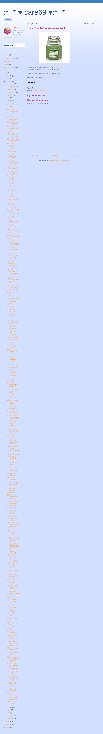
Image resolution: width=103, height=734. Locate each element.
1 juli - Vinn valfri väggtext (12, 379)
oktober (10, 89)
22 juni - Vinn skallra (11, 614)
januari (10, 718)
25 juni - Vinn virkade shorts (12, 506)
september (11, 92)
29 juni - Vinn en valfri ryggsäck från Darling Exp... (12, 340)
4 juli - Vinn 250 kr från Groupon (13, 172)
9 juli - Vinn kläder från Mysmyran (13, 123)
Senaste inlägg (33, 156)
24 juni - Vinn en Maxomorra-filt (12, 571)
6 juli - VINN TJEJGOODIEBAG (13, 230)
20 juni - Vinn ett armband (12, 649)
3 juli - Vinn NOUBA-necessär (11, 177)
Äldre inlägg (75, 156)
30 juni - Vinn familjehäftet (11, 327)
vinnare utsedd (43, 90)
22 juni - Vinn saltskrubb (11, 581)
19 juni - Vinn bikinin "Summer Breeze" (11, 625)
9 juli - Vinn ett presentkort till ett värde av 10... (12, 112)
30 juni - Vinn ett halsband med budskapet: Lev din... (13, 545)
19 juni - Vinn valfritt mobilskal (13, 689)
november (11, 87)
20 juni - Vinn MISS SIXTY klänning (12, 683)
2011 (7, 722)
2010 (7, 725)
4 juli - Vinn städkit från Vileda (13, 672)
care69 (17, 28)
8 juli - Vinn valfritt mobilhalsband (13, 140)
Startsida (7, 19)
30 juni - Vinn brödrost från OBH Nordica (12, 333)
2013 (7, 78)
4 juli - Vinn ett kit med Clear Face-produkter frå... (13, 272)
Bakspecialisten (47, 69)
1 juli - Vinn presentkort (11, 191)
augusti (10, 95)
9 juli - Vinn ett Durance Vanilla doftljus (13, 128)
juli (9, 98)
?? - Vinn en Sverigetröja (11, 552)
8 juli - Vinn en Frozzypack (11, 150)
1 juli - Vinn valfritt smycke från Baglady (13, 391)
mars (9, 713)
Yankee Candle (59, 67)
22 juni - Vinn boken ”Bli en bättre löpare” (12, 637)
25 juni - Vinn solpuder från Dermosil (12, 496)
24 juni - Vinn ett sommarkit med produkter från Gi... (13, 525)
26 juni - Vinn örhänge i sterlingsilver (12, 468)
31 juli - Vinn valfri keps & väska (13, 502)
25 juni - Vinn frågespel (11, 346)
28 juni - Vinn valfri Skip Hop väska (13, 411)
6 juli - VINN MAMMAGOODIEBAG (13, 236)
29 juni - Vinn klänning (11, 436)
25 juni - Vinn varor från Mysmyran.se (12, 512)
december (11, 84)
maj (9, 707)
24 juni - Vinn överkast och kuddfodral (12, 351)
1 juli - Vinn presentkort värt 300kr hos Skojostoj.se (13, 373)
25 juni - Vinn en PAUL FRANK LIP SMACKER (12, 417)
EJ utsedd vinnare (9, 58)
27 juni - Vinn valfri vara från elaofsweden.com (13, 449)
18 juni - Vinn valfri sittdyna (13, 703)
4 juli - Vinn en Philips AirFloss (13, 167)
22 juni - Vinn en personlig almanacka (12, 587)
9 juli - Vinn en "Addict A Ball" (12, 118)
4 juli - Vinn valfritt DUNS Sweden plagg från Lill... (13, 287)
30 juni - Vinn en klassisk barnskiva (12, 401)
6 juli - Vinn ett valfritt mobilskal (13, 225)
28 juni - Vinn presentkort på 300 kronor (12, 442)
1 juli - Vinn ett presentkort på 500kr (12, 322)
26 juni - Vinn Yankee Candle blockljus (13, 462)
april (9, 710)
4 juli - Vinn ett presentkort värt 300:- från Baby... (13, 280)
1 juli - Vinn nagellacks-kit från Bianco (12, 162)
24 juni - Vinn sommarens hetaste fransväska (11, 424)
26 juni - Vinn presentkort (11, 478)
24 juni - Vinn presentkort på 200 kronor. (12, 518)
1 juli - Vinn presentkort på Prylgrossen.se (12, 366)
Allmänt (6, 55)
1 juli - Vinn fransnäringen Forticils (12, 384)
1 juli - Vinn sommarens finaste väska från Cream (12, 358)
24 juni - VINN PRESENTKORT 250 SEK (13, 538)
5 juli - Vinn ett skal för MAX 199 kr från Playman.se (12, 256)
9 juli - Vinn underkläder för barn (12, 104)
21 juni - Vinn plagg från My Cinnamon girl (12, 643)
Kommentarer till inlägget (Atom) (59, 161)
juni (9, 101)
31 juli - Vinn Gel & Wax (12, 200)
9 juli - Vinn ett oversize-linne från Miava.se (12, 134)
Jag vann (6, 61)
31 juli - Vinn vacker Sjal (11, 474)
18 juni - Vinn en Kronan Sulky (12, 698)
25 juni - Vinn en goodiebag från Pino (12, 484)
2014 (7, 76)
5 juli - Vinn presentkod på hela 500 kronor (13, 243)
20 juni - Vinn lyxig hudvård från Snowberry (13, 658)
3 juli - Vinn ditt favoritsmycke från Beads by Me (12, 184)
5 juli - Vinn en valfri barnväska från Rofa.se (13, 249)
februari (10, 715)
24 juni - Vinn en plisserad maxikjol (12, 565)
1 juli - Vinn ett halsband (11, 396)
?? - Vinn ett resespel (11, 195)
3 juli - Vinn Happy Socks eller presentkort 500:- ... (13, 300)
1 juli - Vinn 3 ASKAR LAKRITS (11, 316)
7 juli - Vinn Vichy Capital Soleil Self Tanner (12, 156)
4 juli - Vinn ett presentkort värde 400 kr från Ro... (12, 264)
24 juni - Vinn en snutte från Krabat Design (12, 532)
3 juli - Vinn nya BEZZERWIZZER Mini (13, 293)
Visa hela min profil (10, 37)
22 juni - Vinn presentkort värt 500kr (13, 593)
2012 (7, 81)
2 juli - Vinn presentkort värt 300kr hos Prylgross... (13, 308)
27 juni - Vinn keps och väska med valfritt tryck (13, 456)
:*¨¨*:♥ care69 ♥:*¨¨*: (35, 12)
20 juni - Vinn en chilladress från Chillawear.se (12, 677)
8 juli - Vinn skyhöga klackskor (11, 145)
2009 (7, 727)
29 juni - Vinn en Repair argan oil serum (13, 431)
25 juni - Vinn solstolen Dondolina (11, 490)
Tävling (35, 90)
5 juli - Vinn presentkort (11, 632)
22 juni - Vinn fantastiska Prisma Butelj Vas (12, 600)
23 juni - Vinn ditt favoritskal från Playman (12, 576)
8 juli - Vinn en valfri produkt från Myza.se (12, 205)
